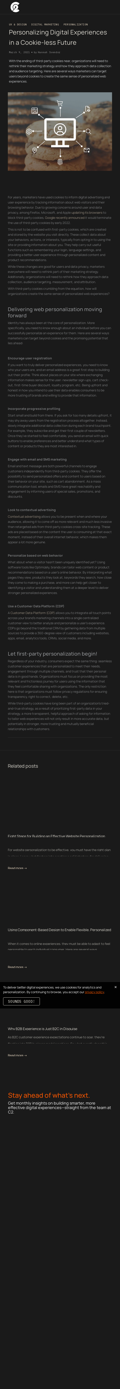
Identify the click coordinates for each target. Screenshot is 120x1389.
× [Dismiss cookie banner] (115, 986)
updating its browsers (86, 222)
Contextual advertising (24, 526)
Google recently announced (64, 227)
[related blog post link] (60, 805)
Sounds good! (21, 1001)
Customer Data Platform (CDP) (33, 622)
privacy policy (94, 992)
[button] (109, 7)
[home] (15, 7)
